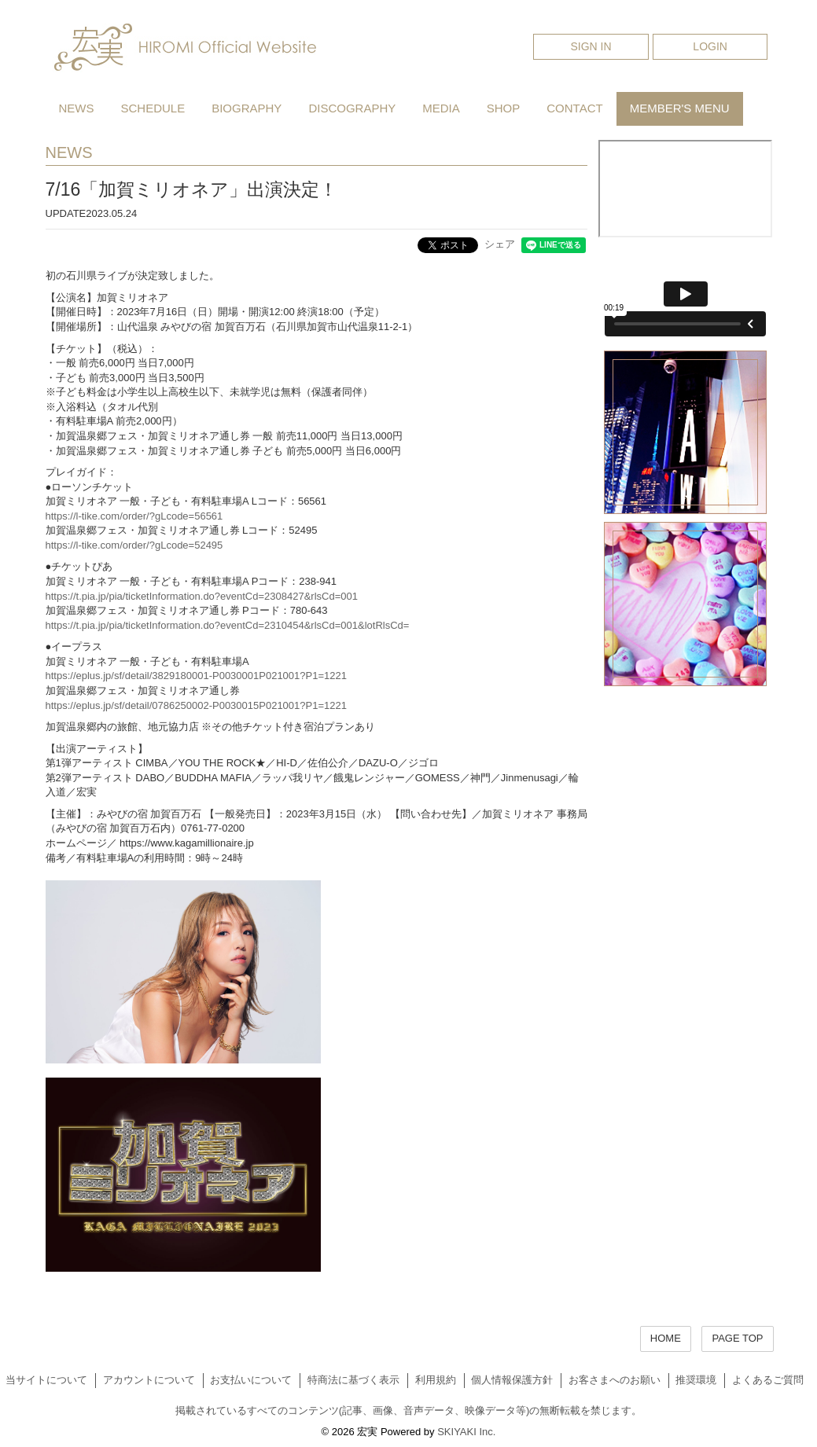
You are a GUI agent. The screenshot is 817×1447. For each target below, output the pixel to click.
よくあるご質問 (768, 1380)
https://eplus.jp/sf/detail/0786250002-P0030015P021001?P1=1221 (196, 705)
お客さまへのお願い (615, 1380)
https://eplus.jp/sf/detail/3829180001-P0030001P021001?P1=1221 (196, 675)
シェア (499, 244)
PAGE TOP (737, 1338)
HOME (665, 1338)
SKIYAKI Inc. (466, 1432)
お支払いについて (251, 1380)
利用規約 (435, 1380)
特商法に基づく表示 (353, 1380)
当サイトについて (46, 1380)
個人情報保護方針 (512, 1380)
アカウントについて (149, 1380)
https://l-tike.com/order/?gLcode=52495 (134, 545)
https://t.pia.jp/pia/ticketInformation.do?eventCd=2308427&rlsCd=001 (202, 596)
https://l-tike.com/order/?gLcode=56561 (134, 516)
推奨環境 (695, 1380)
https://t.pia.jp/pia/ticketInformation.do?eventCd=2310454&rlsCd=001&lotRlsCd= (228, 625)
